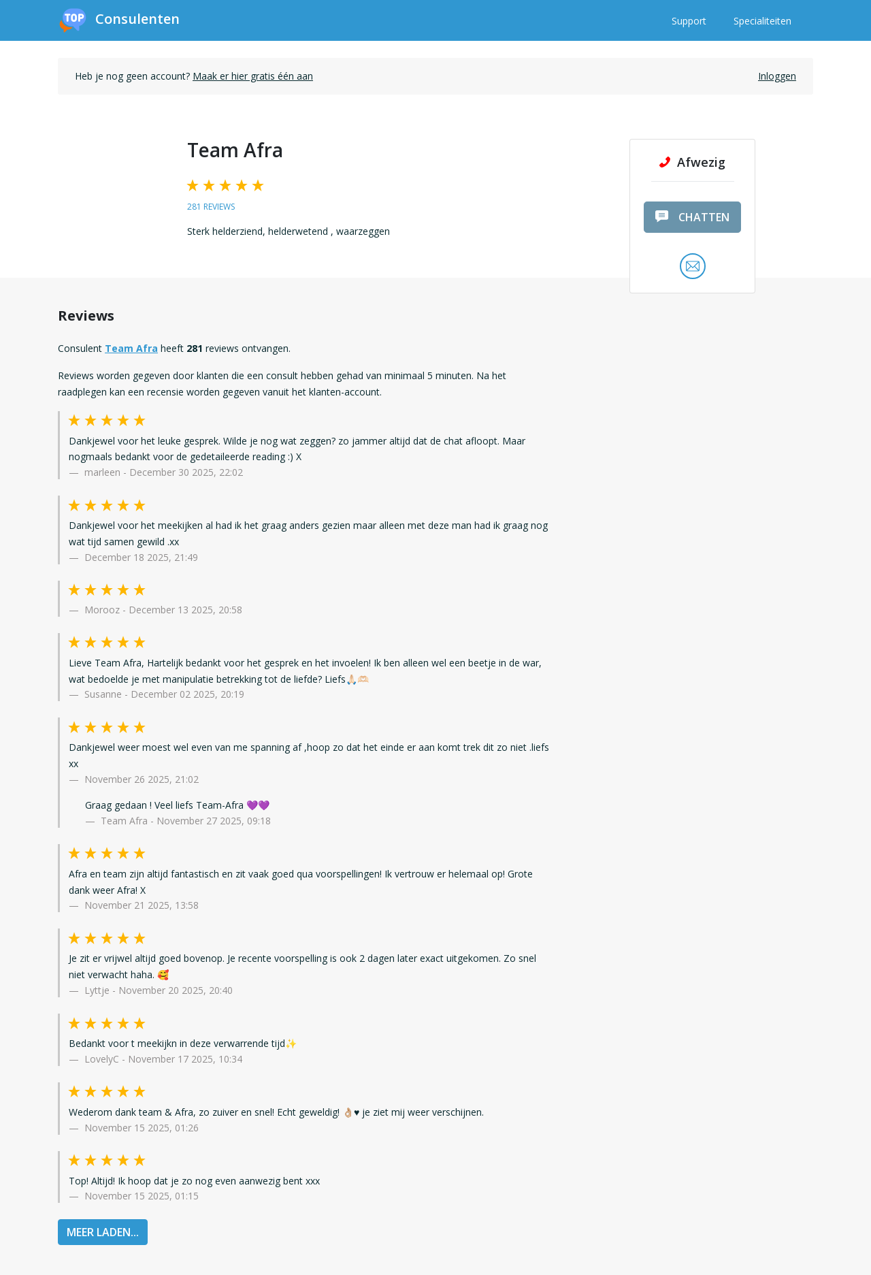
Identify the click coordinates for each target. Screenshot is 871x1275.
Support (689, 20)
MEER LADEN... (103, 1232)
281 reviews (211, 206)
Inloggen (777, 75)
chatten (692, 217)
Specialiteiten (762, 20)
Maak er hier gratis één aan (253, 75)
